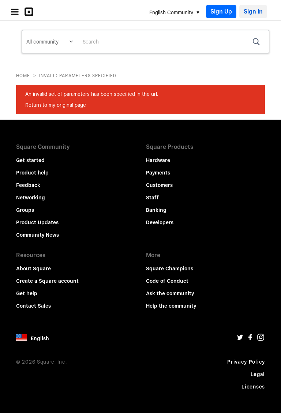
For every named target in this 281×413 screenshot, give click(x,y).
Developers (159, 222)
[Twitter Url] (240, 339)
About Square (33, 268)
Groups (25, 210)
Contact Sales (33, 306)
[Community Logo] (31, 11)
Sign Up (221, 11)
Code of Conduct (167, 281)
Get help (26, 293)
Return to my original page (55, 105)
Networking (30, 197)
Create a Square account (47, 281)
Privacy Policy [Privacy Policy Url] (246, 362)
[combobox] (173, 41)
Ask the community (170, 293)
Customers (159, 185)
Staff (152, 197)
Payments (158, 173)
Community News (37, 235)
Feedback (28, 185)
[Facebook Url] (250, 339)
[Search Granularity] (49, 41)
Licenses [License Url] (253, 387)
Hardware (158, 160)
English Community (171, 12)
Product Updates (37, 222)
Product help (32, 173)
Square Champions (169, 268)
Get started (30, 160)
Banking (156, 210)
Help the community (171, 306)
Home (23, 75)
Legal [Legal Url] (258, 374)
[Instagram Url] (260, 339)
